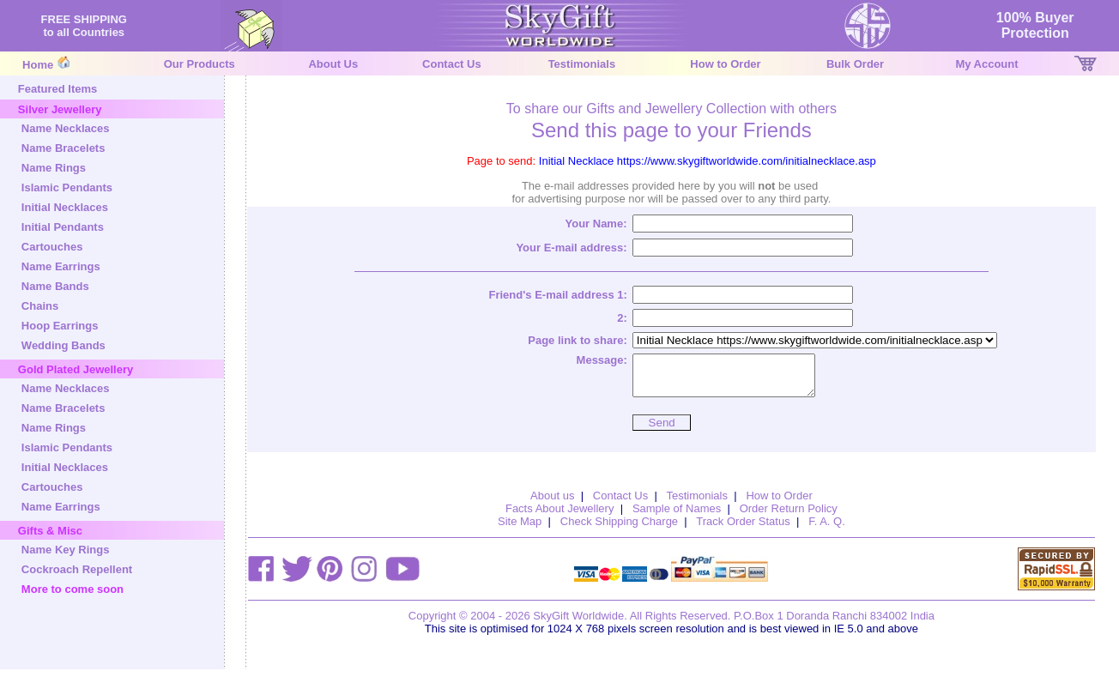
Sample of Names (676, 516)
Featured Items (57, 88)
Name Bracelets (63, 148)
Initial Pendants (62, 227)
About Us (333, 63)
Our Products (199, 63)
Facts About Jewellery (559, 516)
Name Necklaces (65, 128)
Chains (39, 305)
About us (552, 503)
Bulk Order (855, 63)
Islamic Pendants (66, 187)
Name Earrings (60, 266)
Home (37, 64)
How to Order (725, 63)
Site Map (519, 529)
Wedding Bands (63, 345)
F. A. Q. (826, 529)
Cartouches (52, 246)
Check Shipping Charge (619, 529)
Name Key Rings (65, 549)
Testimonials (582, 63)
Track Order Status (742, 529)
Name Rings (53, 167)
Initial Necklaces (64, 207)
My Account (986, 63)
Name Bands (55, 286)
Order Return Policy (789, 516)
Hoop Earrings (60, 325)
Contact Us (451, 63)
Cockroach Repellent (76, 569)
